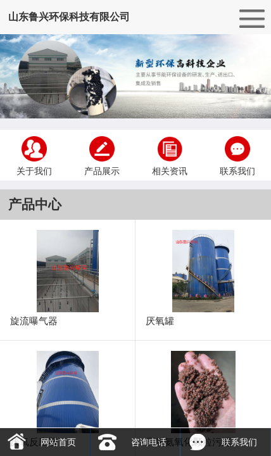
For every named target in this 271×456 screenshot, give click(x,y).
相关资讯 (169, 155)
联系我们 (237, 155)
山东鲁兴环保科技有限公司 (69, 16)
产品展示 (102, 155)
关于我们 (34, 155)
